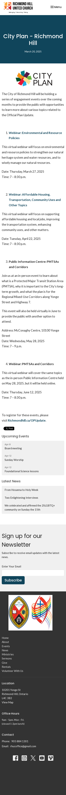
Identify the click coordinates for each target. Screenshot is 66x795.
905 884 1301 (19, 741)
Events (6, 646)
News (5, 650)
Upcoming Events (15, 436)
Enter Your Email (11, 566)
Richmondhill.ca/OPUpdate (27, 420)
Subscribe (13, 580)
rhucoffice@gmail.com (23, 746)
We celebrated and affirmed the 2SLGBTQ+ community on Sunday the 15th (30, 507)
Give (4, 662)
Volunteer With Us (12, 670)
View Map (7, 702)
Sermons (7, 658)
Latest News (11, 481)
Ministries (8, 654)
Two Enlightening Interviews (21, 497)
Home (5, 637)
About (5, 641)
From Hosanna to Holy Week (21, 489)
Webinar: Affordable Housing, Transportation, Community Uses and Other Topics (35, 200)
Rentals (6, 666)
